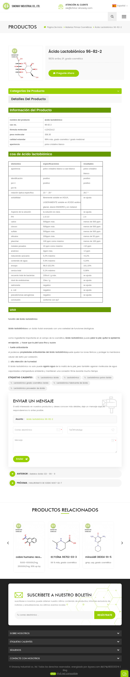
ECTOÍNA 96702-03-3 (65, 557)
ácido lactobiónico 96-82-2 (39, 419)
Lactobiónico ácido (48, 377)
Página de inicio (53, 27)
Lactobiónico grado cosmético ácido (29, 383)
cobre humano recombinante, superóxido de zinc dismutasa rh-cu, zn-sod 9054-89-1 (30, 557)
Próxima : (19, 483)
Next (122, 542)
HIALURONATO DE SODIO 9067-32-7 (45, 483)
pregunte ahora (63, 73)
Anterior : (19, 474)
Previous (8, 542)
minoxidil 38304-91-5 (100, 557)
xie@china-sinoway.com (78, 8)
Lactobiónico (71, 377)
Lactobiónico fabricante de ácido (71, 383)
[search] (112, 16)
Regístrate (104, 615)
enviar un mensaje (124, 673)
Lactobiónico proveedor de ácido (28, 388)
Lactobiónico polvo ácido (97, 377)
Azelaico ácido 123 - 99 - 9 (42, 473)
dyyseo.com (94, 672)
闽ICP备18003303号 (110, 672)
